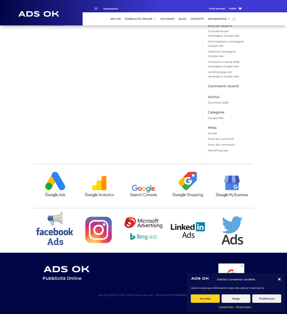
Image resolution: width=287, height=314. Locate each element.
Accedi (212, 133)
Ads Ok (115, 19)
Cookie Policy (226, 306)
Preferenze (266, 298)
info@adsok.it (110, 8)
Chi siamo (167, 19)
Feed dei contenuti (221, 139)
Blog (182, 19)
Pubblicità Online (138, 19)
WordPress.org (218, 150)
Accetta (205, 298)
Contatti (197, 19)
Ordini (232, 8)
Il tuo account (217, 8)
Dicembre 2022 (218, 102)
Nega (236, 298)
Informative (217, 19)
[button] (279, 279)
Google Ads (215, 118)
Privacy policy (243, 306)
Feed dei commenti (221, 144)
